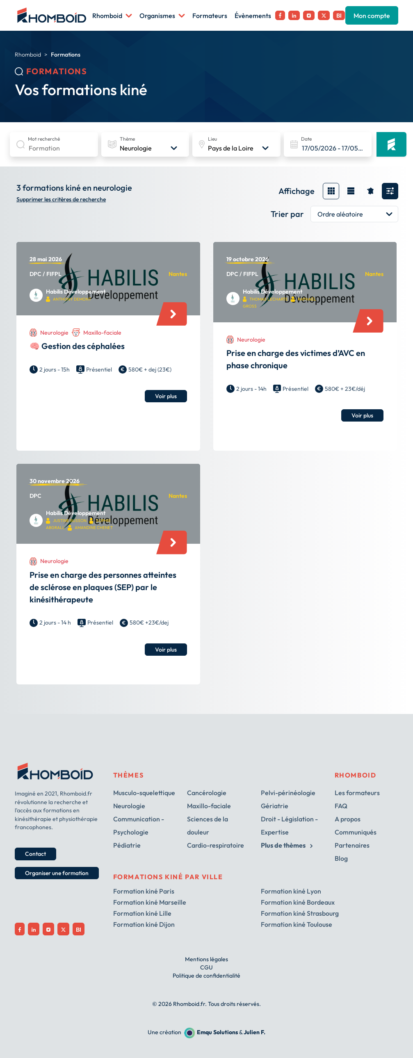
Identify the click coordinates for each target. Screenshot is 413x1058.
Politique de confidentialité (206, 975)
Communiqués (355, 832)
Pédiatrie (127, 845)
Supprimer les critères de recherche (61, 199)
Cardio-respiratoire (215, 845)
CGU (206, 967)
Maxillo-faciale (209, 806)
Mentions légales (206, 959)
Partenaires (352, 845)
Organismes (162, 15)
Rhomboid (112, 15)
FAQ (341, 806)
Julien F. (254, 1032)
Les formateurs (357, 793)
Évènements (253, 15)
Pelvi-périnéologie (288, 793)
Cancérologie (206, 793)
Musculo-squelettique (144, 793)
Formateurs (209, 15)
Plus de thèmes (287, 845)
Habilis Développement (75, 291)
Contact (35, 853)
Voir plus (166, 396)
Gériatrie (274, 806)
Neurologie (129, 806)
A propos (348, 819)
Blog (341, 858)
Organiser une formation (57, 873)
